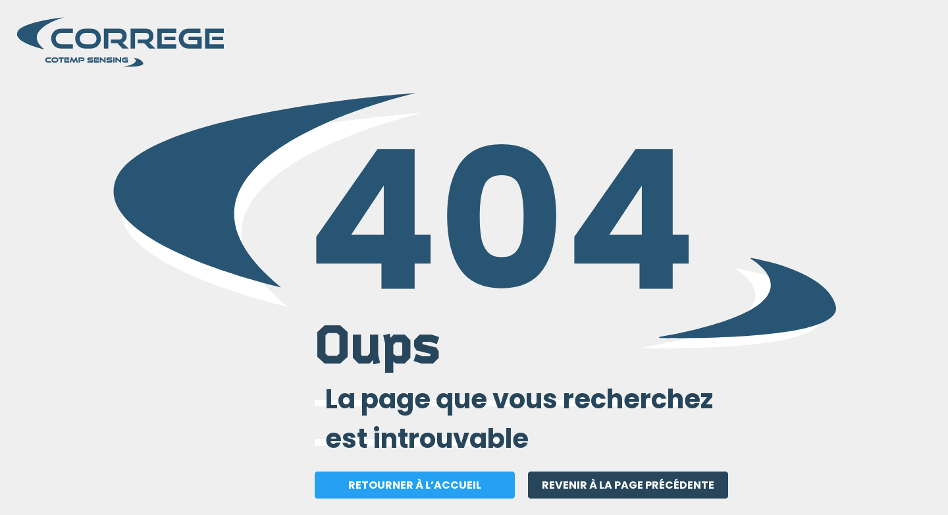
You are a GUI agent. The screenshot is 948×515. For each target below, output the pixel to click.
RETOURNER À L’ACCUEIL (414, 485)
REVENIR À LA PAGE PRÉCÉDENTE (628, 485)
